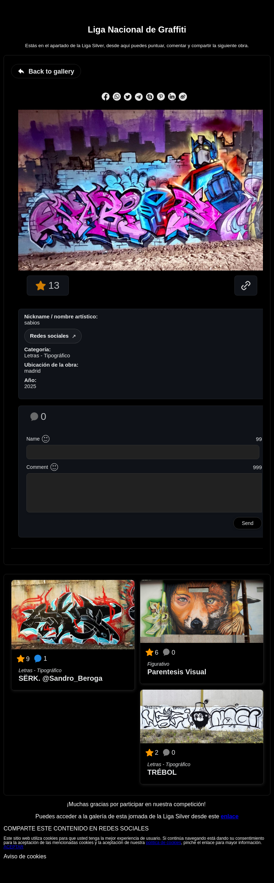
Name (33, 439)
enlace (230, 816)
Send (248, 523)
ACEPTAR (14, 846)
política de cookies (163, 842)
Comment (37, 467)
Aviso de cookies (25, 856)
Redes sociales (49, 336)
